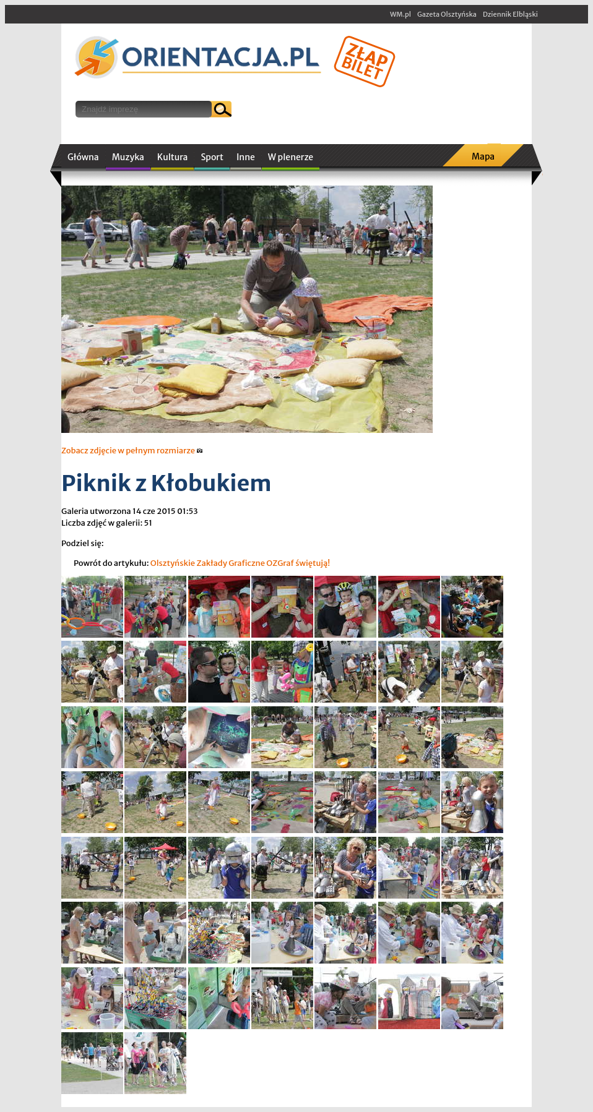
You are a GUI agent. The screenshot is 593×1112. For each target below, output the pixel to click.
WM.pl (400, 14)
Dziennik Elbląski (510, 14)
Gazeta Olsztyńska (447, 14)
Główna (83, 157)
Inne (245, 157)
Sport (212, 157)
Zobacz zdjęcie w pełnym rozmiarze (132, 450)
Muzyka (128, 157)
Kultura (172, 157)
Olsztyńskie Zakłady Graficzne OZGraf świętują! (240, 563)
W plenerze (290, 157)
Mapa (483, 156)
